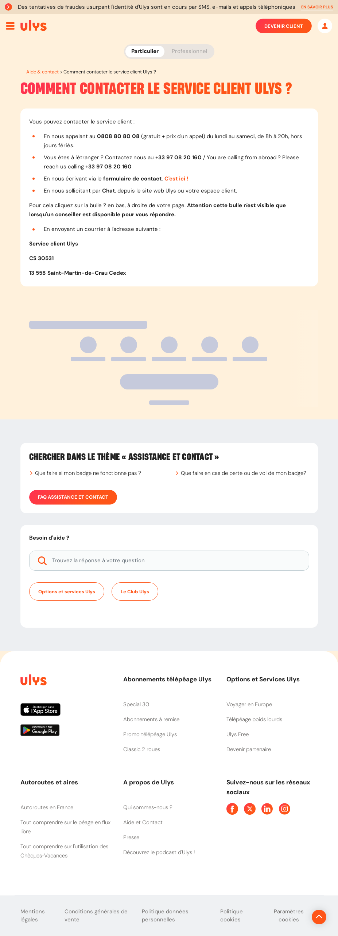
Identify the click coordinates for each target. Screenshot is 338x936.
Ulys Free (237, 734)
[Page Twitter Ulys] (250, 809)
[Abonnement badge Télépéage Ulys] (33, 25)
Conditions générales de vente (96, 916)
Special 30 (136, 704)
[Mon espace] (325, 26)
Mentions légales (32, 916)
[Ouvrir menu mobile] (10, 26)
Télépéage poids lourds (254, 719)
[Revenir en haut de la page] (294, 917)
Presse (131, 837)
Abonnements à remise (151, 719)
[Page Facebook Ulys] (232, 809)
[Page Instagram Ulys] (285, 809)
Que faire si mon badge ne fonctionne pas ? (88, 473)
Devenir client (284, 26)
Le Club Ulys (135, 592)
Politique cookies (231, 916)
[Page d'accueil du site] (32, 681)
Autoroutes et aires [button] (49, 782)
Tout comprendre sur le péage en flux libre (65, 827)
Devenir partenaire (248, 749)
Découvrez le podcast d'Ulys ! (159, 852)
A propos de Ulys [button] (148, 782)
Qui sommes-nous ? (147, 807)
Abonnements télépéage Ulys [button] (167, 679)
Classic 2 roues (141, 749)
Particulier (145, 51)
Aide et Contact (143, 822)
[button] (317, 7)
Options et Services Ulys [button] (263, 679)
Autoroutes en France (46, 807)
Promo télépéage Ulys (150, 734)
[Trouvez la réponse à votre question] (169, 561)
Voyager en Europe (249, 704)
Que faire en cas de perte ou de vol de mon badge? (243, 473)
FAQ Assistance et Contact (73, 497)
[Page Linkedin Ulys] (267, 809)
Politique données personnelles (165, 916)
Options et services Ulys (66, 592)
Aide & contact (42, 72)
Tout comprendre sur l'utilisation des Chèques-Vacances (64, 851)
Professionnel (189, 51)
